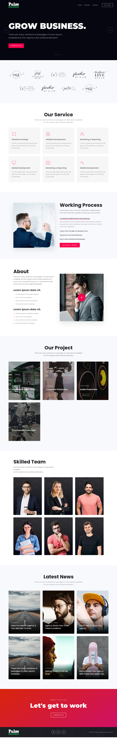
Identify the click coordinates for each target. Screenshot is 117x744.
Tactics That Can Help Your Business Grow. (74, 233)
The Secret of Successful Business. (71, 237)
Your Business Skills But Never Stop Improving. (75, 220)
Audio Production (88, 393)
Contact (95, 5)
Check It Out (17, 399)
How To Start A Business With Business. (72, 241)
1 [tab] (55, 55)
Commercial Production (24, 436)
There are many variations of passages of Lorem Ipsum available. (24, 678)
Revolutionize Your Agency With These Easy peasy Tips (92, 678)
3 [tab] (60, 55)
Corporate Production (57, 393)
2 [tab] (58, 55)
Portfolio (87, 5)
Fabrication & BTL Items (23, 393)
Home (80, 5)
